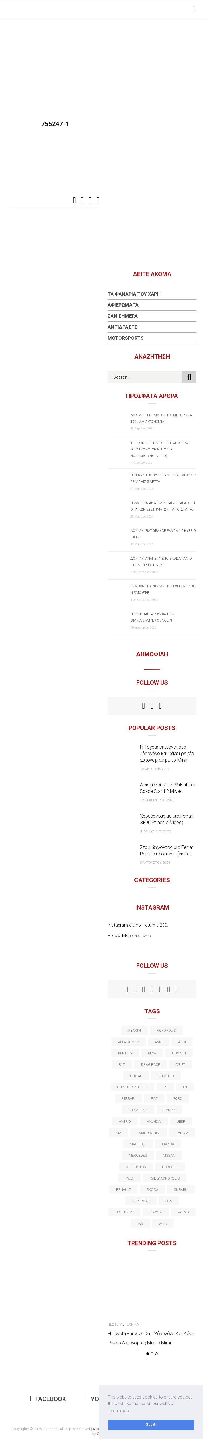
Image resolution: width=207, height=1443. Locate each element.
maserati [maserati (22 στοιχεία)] (138, 1144)
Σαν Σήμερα (123, 316)
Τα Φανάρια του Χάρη (134, 294)
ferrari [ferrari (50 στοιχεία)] (128, 1099)
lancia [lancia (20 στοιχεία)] (182, 1133)
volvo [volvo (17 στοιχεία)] (183, 1212)
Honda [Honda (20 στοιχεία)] (169, 1110)
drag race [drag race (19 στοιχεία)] (150, 1065)
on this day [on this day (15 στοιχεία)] (136, 1167)
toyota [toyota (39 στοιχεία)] (155, 1212)
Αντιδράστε (122, 327)
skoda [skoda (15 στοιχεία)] (152, 1190)
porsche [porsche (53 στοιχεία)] (170, 1167)
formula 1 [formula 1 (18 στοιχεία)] (138, 1110)
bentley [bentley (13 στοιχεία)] (125, 1053)
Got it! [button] (151, 1424)
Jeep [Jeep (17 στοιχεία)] (181, 1121)
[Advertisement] (103, 59)
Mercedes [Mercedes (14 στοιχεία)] (138, 1155)
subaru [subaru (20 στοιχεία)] (181, 1190)
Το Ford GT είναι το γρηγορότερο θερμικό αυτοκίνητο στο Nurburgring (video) (159, 449)
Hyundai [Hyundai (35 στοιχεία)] (154, 1121)
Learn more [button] (119, 1410)
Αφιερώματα (123, 305)
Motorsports (126, 338)
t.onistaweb (140, 936)
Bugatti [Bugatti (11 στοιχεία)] (179, 1053)
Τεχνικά (132, 1324)
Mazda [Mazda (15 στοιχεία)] (168, 1144)
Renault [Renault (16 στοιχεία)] (123, 1190)
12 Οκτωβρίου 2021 (156, 769)
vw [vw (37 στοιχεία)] (140, 1224)
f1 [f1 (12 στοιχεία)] (185, 1087)
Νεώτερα (115, 1324)
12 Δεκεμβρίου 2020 (157, 800)
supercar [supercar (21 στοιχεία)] (141, 1201)
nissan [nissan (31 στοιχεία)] (169, 1155)
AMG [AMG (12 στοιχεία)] (159, 1042)
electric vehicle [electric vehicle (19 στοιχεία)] (132, 1087)
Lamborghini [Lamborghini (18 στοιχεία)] (148, 1133)
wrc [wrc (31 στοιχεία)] (163, 1224)
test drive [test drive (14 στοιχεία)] (124, 1212)
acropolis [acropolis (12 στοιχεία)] (166, 1030)
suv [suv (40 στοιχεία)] (168, 1201)
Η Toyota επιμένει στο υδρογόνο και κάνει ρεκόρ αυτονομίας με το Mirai (167, 753)
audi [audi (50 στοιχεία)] (182, 1042)
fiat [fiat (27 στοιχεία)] (154, 1099)
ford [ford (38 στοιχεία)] (177, 1099)
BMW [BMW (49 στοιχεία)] (152, 1053)
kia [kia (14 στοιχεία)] (118, 1133)
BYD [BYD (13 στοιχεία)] (122, 1065)
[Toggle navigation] (193, 9)
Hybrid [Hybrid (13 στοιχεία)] (125, 1121)
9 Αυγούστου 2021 (155, 863)
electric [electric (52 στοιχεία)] (166, 1076)
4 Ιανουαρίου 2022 (155, 831)
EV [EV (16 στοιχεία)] (165, 1087)
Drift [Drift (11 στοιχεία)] (180, 1065)
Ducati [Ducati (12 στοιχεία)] (136, 1076)
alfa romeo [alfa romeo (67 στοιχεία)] (128, 1042)
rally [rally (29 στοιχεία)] (129, 1178)
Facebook (47, 1399)
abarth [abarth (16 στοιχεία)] (134, 1030)
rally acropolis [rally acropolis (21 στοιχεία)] (165, 1178)
